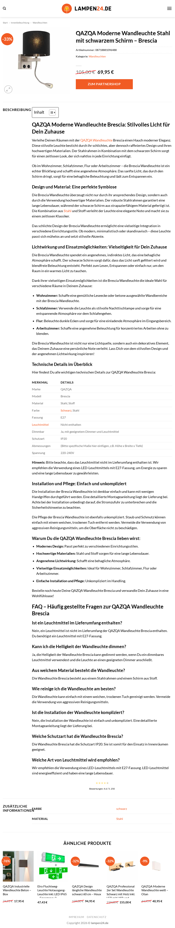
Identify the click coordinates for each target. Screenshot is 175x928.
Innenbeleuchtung (20, 22)
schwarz (121, 808)
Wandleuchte (102, 140)
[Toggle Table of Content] (50, 112)
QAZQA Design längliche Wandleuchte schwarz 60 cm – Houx (87, 890)
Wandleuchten (40, 22)
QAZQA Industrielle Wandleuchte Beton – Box (17, 890)
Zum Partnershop (104, 84)
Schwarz (66, 410)
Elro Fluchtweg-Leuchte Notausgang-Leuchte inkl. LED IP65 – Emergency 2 (52, 892)
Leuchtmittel (40, 424)
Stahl (67, 211)
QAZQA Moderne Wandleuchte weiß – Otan (154, 890)
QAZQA (86, 140)
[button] (4, 8)
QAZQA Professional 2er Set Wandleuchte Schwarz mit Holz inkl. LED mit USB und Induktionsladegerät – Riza (121, 896)
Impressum (76, 917)
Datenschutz (96, 917)
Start (5, 22)
